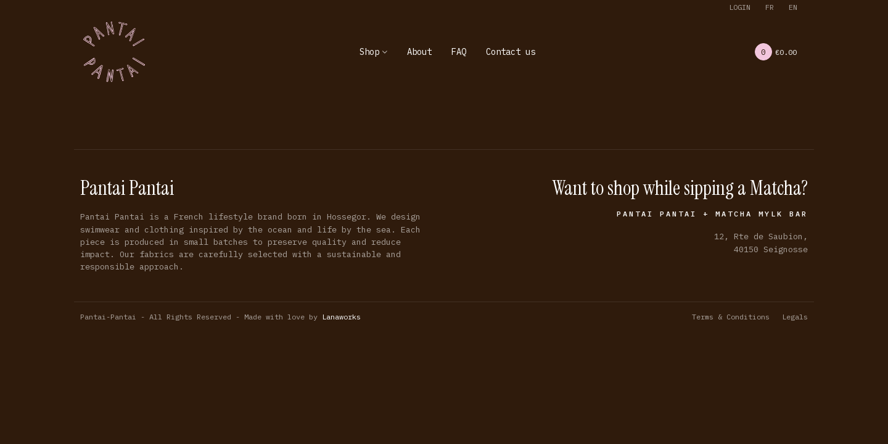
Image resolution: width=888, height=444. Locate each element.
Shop (369, 51)
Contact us (510, 51)
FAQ (458, 51)
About (419, 51)
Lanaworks (341, 316)
